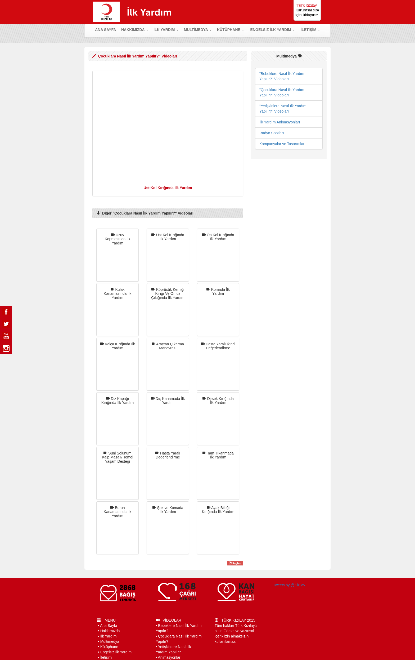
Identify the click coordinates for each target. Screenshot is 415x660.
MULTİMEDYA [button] (197, 30)
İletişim (106, 657)
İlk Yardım (108, 636)
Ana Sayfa (108, 625)
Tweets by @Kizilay (289, 585)
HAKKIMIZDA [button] (134, 30)
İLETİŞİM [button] (310, 30)
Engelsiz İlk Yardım (116, 652)
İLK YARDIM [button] (166, 30)
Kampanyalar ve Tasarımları (282, 144)
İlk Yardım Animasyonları (279, 122)
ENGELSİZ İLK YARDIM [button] (272, 30)
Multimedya (109, 641)
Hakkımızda (110, 631)
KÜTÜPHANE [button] (230, 30)
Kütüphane (109, 647)
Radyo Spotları (271, 133)
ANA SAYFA (106, 29)
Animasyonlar (169, 657)
